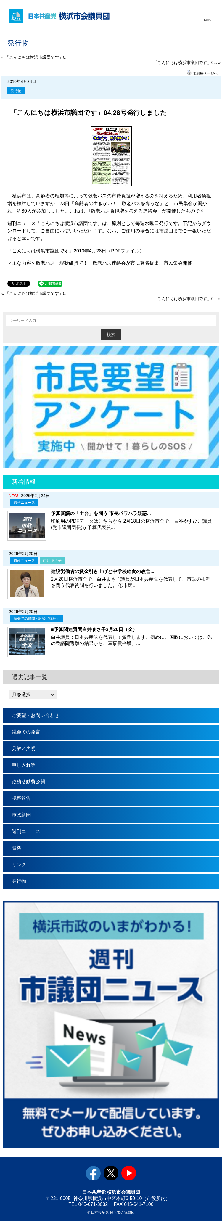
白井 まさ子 (52, 561)
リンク (19, 864)
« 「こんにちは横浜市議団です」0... (35, 57)
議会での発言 (26, 731)
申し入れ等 (24, 765)
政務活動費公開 (28, 781)
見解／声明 (24, 748)
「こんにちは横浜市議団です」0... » (187, 62)
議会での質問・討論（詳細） (37, 619)
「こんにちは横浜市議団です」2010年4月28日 (56, 250)
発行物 (16, 91)
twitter (111, 1173)
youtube (128, 1173)
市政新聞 (21, 814)
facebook (93, 1173)
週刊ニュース (24, 503)
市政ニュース (24, 561)
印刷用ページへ (205, 73)
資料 (16, 847)
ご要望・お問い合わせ (35, 715)
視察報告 (21, 798)
